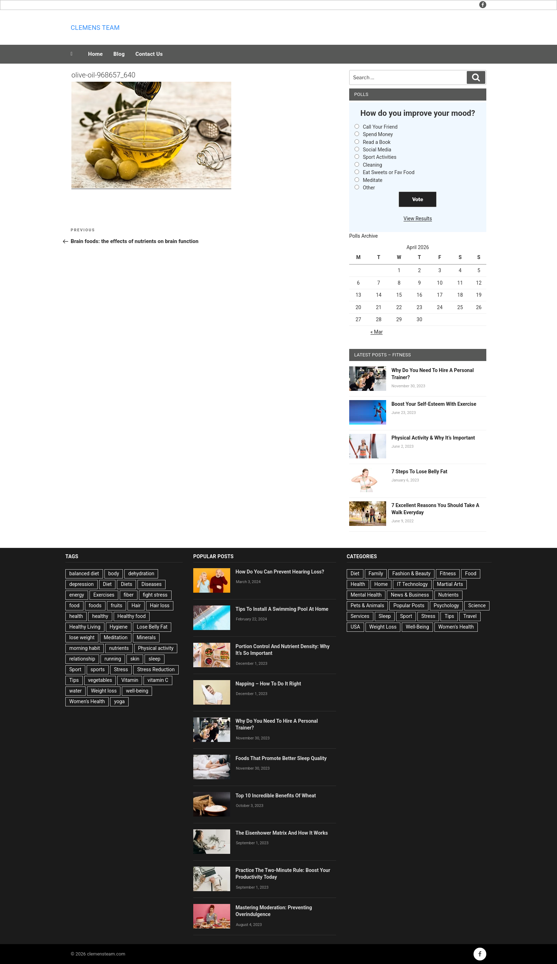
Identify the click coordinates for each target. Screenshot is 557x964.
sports (98, 669)
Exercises (103, 595)
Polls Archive (363, 236)
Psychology (446, 605)
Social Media (377, 149)
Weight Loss (383, 627)
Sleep (385, 616)
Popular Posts (408, 605)
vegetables (100, 680)
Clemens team (95, 27)
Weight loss (104, 691)
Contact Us (149, 54)
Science (477, 605)
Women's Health (87, 701)
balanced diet (84, 573)
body (113, 573)
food (74, 605)
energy (76, 595)
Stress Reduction (156, 669)
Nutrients (448, 595)
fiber (129, 595)
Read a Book (376, 142)
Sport (75, 669)
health (76, 616)
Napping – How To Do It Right (268, 683)
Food (470, 573)
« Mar (377, 332)
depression (81, 584)
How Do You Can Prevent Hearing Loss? (280, 572)
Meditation (116, 637)
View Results (418, 218)
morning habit (84, 648)
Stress (121, 669)
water (75, 691)
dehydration (141, 573)
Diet (107, 584)
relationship (82, 659)
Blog (119, 54)
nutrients (119, 648)
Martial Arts (450, 584)
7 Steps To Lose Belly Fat (419, 471)
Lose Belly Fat (152, 627)
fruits (117, 605)
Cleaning (372, 165)
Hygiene (119, 627)
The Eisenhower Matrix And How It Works (282, 833)
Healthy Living (85, 627)
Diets (126, 584)
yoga (119, 701)
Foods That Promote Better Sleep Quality (281, 758)
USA (355, 627)
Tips (74, 680)
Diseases (151, 584)
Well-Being (417, 627)
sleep (154, 659)
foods (95, 605)
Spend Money (378, 134)
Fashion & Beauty (411, 573)
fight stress (155, 595)
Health (358, 584)
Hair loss (159, 605)
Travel (469, 616)
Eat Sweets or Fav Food (389, 172)
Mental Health (366, 595)
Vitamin (129, 680)
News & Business (410, 595)
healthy (100, 616)
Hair (136, 605)
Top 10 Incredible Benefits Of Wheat (276, 795)
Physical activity (156, 648)
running (112, 659)
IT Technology (412, 584)
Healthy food (132, 616)
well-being (137, 691)
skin (134, 659)
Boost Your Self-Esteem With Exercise (433, 404)
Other (369, 187)
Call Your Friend (380, 127)
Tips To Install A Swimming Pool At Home (282, 609)
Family (376, 573)
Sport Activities (379, 157)
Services (360, 616)
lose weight (81, 637)
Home (95, 54)
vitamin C (157, 680)
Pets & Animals (367, 605)
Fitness (448, 573)
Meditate (372, 180)
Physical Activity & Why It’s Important (433, 438)
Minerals (146, 637)
